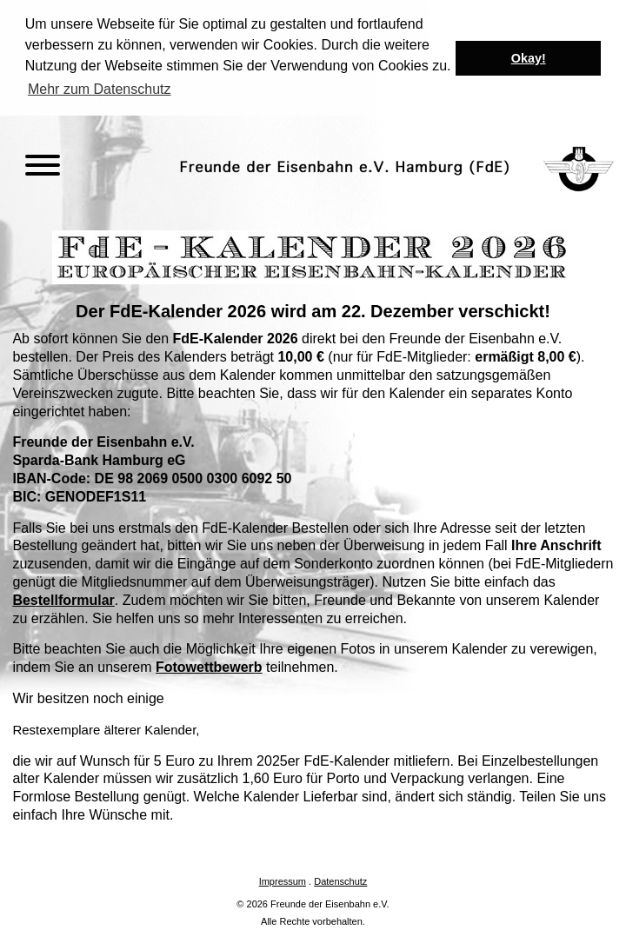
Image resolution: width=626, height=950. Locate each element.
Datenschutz (340, 879)
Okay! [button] (528, 58)
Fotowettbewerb (209, 666)
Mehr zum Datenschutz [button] (99, 89)
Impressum (282, 879)
